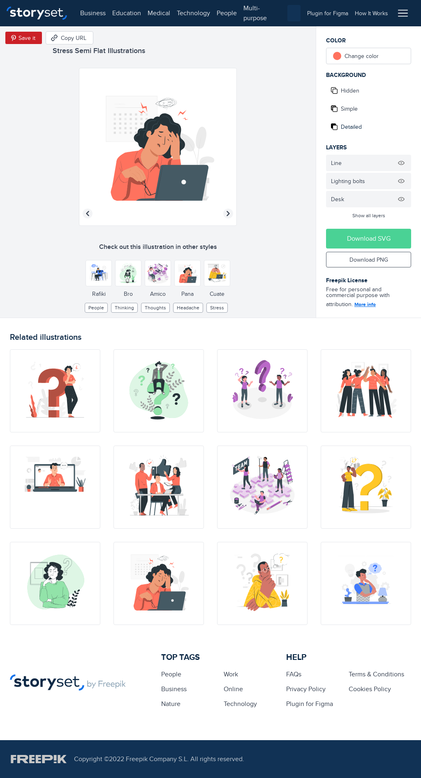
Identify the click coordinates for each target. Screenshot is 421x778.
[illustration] (55, 390)
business (93, 13)
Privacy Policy (306, 689)
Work (231, 674)
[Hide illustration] (401, 163)
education (126, 13)
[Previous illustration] (88, 213)
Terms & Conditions (376, 674)
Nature (170, 703)
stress (217, 307)
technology (193, 13)
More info (365, 304)
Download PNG (368, 259)
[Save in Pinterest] (23, 37)
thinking (124, 307)
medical (159, 13)
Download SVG (369, 238)
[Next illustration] (228, 213)
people (227, 13)
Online (233, 689)
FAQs (293, 674)
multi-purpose (255, 13)
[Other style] (99, 273)
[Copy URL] (69, 37)
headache (188, 307)
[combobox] (294, 13)
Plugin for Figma (309, 703)
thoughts (155, 307)
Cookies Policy (370, 689)
